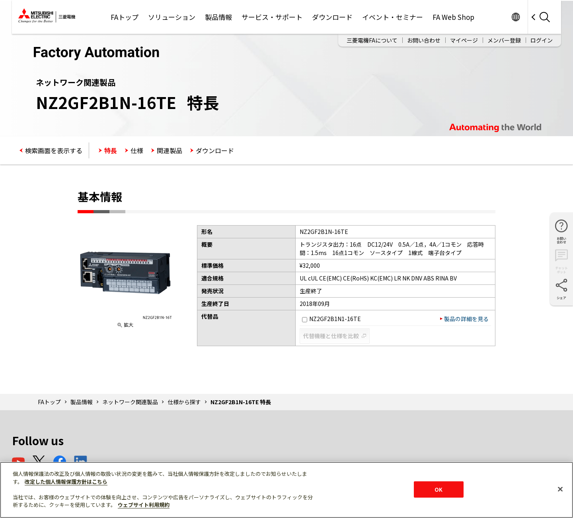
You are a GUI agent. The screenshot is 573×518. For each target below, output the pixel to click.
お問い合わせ (423, 40)
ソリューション (171, 17)
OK (438, 489)
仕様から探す (184, 402)
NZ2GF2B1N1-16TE (331, 319)
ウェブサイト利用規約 (144, 504)
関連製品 (169, 150)
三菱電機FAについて (372, 40)
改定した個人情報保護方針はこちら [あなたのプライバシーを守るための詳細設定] (66, 481)
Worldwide (515, 17)
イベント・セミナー (392, 17)
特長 (110, 150)
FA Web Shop (453, 17)
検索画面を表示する (53, 150)
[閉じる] (560, 489)
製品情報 (218, 17)
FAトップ (124, 17)
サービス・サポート (272, 17)
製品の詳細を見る (466, 319)
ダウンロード (332, 17)
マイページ (464, 40)
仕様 (137, 150)
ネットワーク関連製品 (130, 402)
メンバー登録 (504, 40)
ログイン (541, 40)
